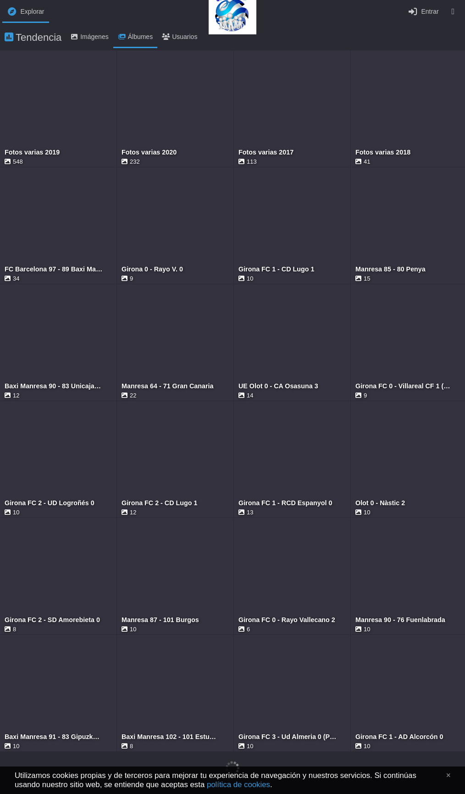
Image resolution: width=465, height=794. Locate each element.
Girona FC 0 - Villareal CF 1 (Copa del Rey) (404, 386)
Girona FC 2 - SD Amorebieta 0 (52, 620)
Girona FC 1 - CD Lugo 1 (276, 269)
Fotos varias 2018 (382, 152)
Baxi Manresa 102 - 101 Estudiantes (171, 736)
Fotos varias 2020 (149, 152)
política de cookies (238, 784)
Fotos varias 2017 (265, 152)
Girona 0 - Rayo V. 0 (152, 269)
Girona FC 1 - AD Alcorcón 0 (399, 736)
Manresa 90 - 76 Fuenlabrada (400, 620)
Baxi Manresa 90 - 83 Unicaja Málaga (54, 386)
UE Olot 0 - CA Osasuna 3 (278, 386)
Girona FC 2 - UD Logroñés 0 (49, 503)
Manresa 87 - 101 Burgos (160, 620)
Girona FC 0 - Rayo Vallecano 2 (286, 620)
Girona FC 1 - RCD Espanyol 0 (285, 503)
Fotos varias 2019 (32, 152)
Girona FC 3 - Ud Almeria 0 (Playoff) (287, 736)
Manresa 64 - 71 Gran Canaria (167, 386)
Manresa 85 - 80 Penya (390, 269)
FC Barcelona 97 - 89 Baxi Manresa (54, 269)
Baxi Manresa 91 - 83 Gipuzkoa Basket (54, 736)
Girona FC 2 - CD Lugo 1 (159, 503)
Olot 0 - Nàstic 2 (380, 503)
